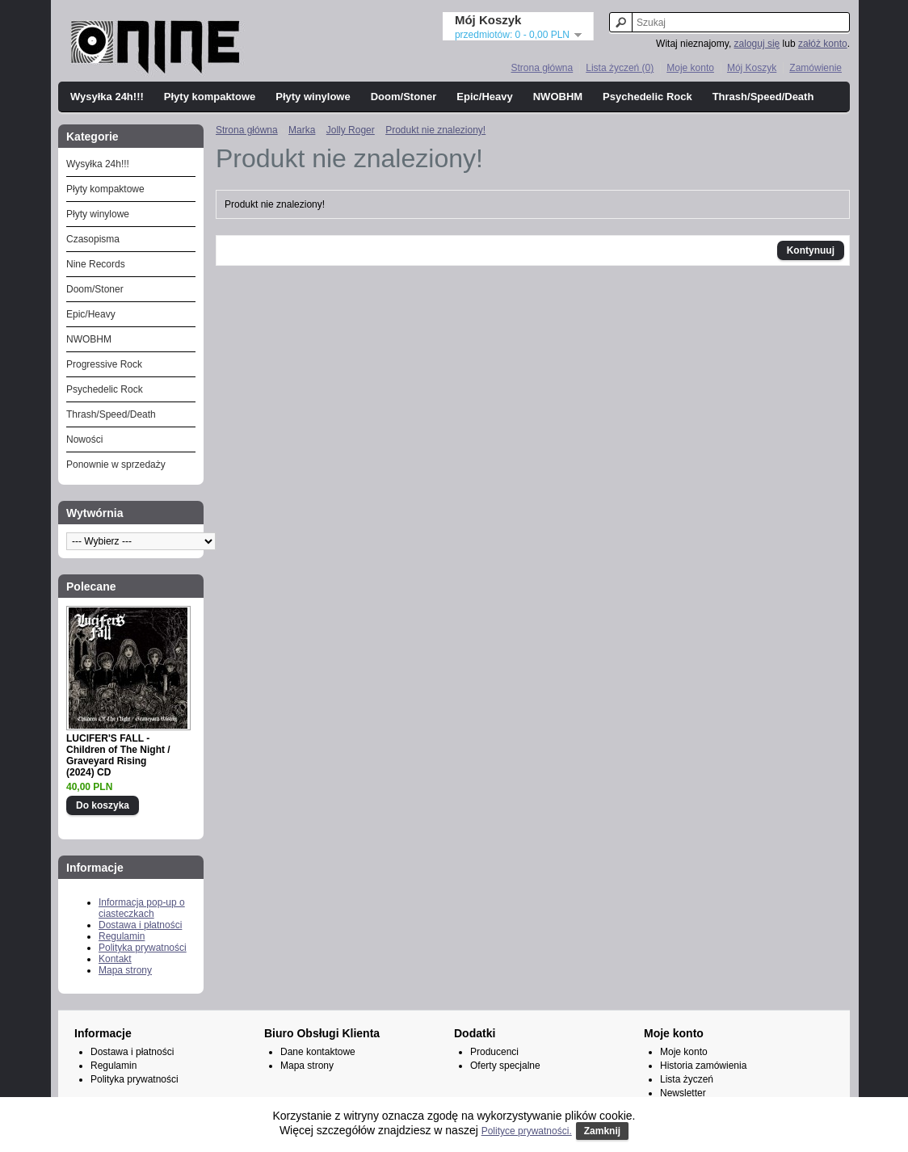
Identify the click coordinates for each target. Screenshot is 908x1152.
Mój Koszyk (751, 68)
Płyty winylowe (312, 96)
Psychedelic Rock (647, 96)
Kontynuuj (810, 250)
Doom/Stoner (404, 96)
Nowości (84, 439)
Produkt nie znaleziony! (435, 130)
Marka (301, 130)
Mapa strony (125, 970)
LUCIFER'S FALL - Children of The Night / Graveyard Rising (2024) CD (118, 755)
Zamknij (602, 1131)
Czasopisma (93, 239)
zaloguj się (757, 43)
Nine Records (95, 264)
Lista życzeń (686, 1079)
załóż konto (822, 43)
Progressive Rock (104, 364)
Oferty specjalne (505, 1065)
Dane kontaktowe (317, 1051)
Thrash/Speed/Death (763, 96)
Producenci (494, 1051)
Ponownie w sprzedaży (116, 464)
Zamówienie (815, 68)
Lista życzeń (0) (620, 68)
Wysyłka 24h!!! (107, 96)
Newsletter (683, 1093)
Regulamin (122, 936)
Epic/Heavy (484, 96)
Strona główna (542, 68)
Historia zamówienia (703, 1065)
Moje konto (690, 68)
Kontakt (115, 959)
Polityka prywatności (143, 947)
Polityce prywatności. (526, 1131)
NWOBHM (557, 96)
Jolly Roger (350, 130)
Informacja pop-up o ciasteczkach (142, 908)
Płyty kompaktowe (209, 96)
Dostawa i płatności (140, 925)
